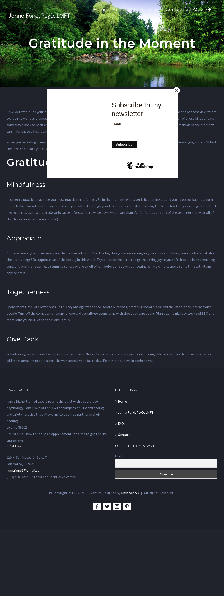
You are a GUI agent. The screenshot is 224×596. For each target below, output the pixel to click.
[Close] (176, 90)
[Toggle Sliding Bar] (210, 9)
